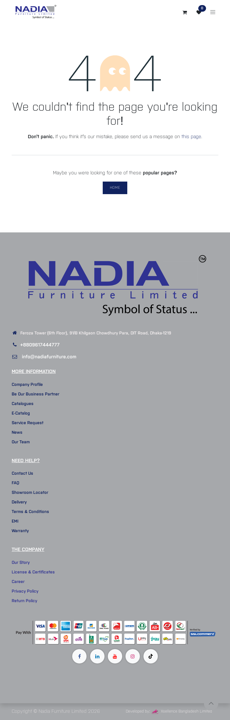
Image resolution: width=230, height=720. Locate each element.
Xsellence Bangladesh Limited (182, 711)
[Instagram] (132, 656)
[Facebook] (79, 656)
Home (115, 187)
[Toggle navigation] (212, 12)
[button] (211, 703)
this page (191, 137)
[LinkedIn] (97, 656)
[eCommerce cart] (184, 12)
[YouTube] (115, 656)
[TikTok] (150, 656)
